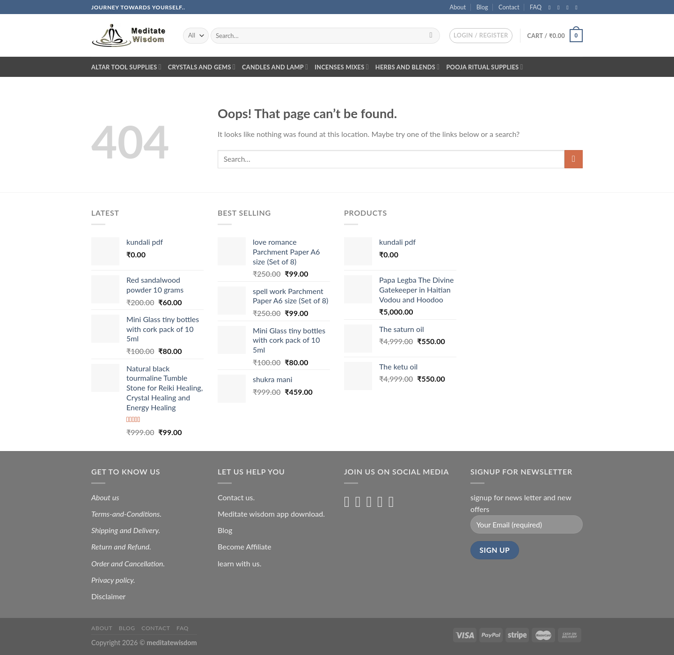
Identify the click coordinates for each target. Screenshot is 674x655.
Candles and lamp (275, 66)
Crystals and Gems (201, 66)
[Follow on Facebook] (551, 7)
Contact (508, 7)
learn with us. (240, 563)
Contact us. (236, 497)
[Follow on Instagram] (560, 7)
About (458, 7)
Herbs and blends (407, 66)
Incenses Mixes (342, 66)
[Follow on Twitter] (569, 7)
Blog (482, 7)
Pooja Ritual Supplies (484, 66)
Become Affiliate (244, 546)
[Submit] (431, 36)
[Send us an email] (578, 7)
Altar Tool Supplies (126, 66)
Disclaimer (109, 596)
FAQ (536, 7)
